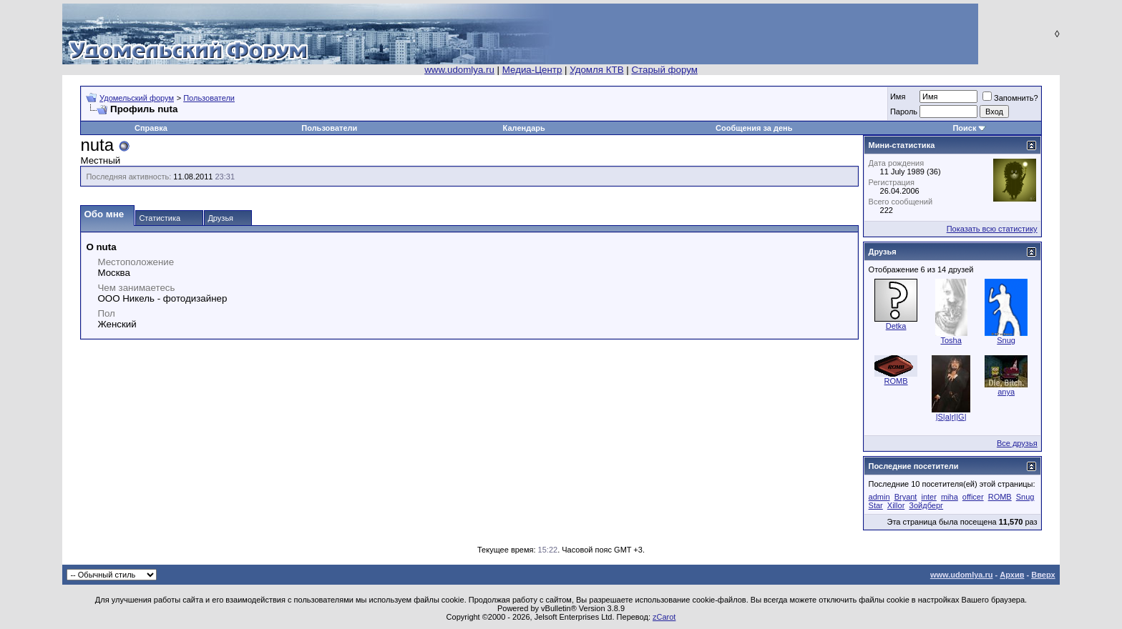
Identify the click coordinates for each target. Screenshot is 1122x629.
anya (1006, 391)
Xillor (895, 505)
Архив (1012, 574)
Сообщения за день (754, 128)
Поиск (964, 128)
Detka (896, 326)
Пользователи (209, 98)
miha (949, 496)
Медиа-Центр (532, 69)
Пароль (903, 111)
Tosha (950, 340)
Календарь (524, 128)
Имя (897, 96)
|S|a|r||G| (951, 416)
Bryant (905, 496)
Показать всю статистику (992, 228)
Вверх (1043, 574)
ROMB (896, 381)
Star (876, 505)
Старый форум (664, 69)
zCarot (664, 617)
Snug (1006, 340)
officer (973, 496)
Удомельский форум (136, 98)
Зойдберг (926, 505)
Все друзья (1017, 443)
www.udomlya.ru (459, 69)
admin (879, 496)
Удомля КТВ (596, 69)
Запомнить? (1010, 98)
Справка (151, 128)
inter (928, 496)
